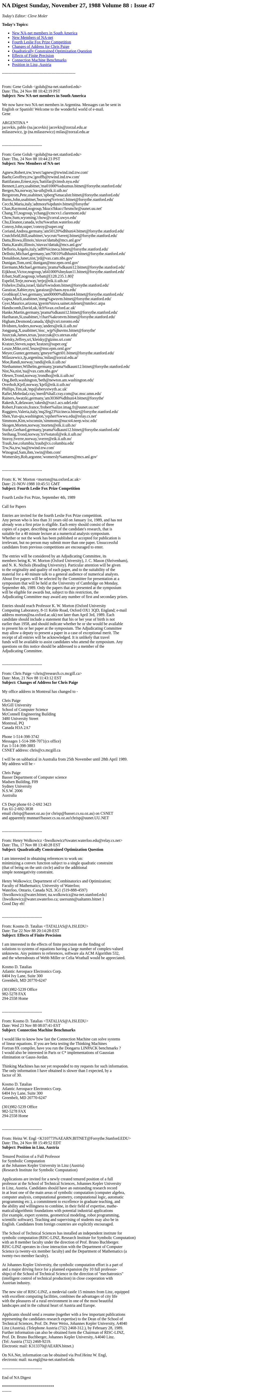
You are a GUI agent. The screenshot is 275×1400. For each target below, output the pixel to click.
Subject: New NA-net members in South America (44, 96)
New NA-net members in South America (44, 33)
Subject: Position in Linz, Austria (30, 1147)
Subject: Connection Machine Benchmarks (38, 1030)
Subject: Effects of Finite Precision (31, 935)
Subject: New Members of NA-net (31, 163)
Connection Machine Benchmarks (39, 60)
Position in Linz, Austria (31, 64)
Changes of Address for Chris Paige (40, 46)
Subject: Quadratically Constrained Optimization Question (52, 849)
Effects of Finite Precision (33, 55)
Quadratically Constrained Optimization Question (52, 51)
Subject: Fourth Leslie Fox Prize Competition (41, 488)
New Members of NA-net (32, 37)
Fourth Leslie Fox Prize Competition (41, 42)
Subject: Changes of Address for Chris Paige (40, 682)
